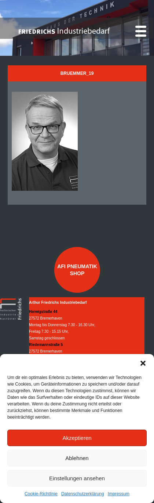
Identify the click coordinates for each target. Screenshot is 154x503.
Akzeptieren (76, 438)
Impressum (118, 493)
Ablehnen (76, 458)
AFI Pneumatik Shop (77, 269)
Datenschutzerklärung (82, 493)
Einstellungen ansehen (77, 478)
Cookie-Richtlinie (41, 493)
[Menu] (140, 31)
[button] (143, 363)
